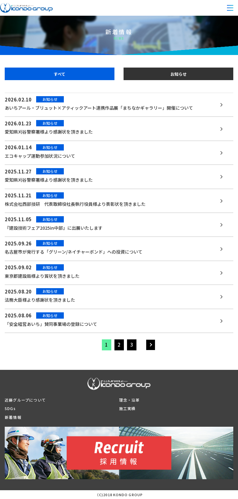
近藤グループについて (25, 400)
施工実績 (127, 408)
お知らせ (178, 74)
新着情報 (13, 417)
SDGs (10, 408)
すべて (59, 74)
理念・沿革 (129, 400)
